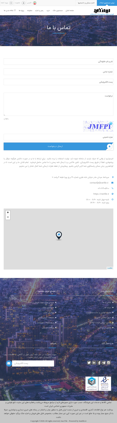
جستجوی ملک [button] (58, 10)
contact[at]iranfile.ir (99, 183)
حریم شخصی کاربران (102, 317)
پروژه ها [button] (21, 10)
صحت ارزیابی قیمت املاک (100, 322)
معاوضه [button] (29, 10)
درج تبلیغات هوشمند (45, 322)
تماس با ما (107, 302)
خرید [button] (48, 10)
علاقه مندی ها (10, 10)
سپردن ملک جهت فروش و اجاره (41, 302)
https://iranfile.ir (101, 194)
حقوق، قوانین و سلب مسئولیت (98, 312)
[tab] (107, 3)
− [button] (8, 217)
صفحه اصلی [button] (70, 10)
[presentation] (86, 3)
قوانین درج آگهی (104, 327)
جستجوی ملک (48, 307)
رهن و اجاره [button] (39, 10)
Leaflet (109, 268)
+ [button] (8, 213)
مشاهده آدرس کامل (46, 317)
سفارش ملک (49, 312)
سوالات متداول (48, 327)
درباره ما (108, 307)
